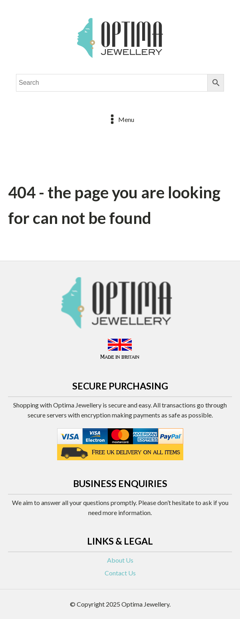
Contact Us (120, 573)
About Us (120, 560)
